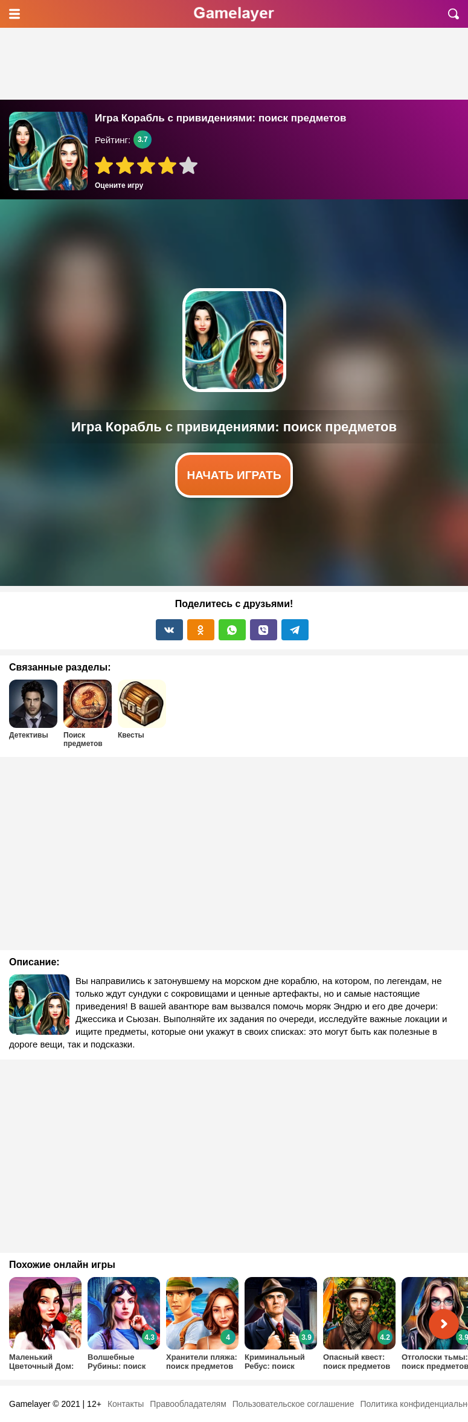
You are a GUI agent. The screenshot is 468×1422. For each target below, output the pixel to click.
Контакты (125, 1404)
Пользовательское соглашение (293, 1404)
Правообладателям (188, 1404)
